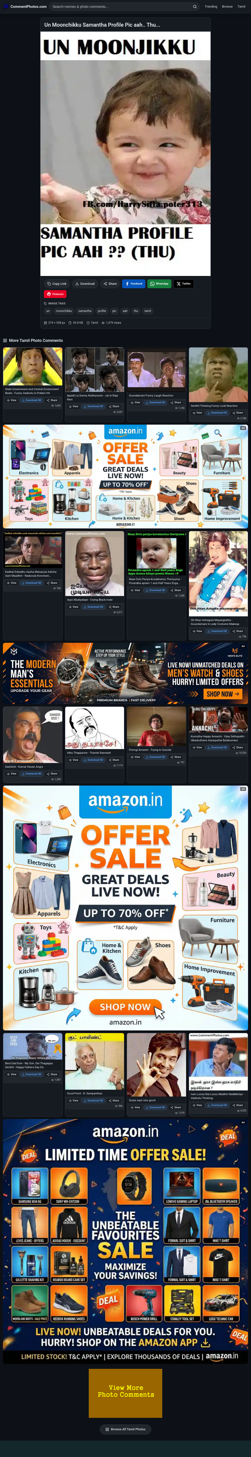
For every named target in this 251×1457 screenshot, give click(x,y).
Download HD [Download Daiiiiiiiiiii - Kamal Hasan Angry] (31, 773)
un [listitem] (48, 311)
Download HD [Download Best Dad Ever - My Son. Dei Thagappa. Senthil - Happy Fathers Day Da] (31, 1074)
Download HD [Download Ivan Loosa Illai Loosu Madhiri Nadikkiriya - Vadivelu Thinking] (217, 1105)
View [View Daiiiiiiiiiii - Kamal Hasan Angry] (11, 773)
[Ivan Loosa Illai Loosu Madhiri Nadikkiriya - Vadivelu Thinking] (218, 1061)
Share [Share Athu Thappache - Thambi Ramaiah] (114, 760)
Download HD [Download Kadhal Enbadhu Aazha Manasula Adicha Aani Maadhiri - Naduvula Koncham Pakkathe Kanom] (31, 583)
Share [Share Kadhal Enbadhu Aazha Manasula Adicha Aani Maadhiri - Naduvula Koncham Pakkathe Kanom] (52, 583)
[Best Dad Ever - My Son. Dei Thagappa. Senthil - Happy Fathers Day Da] (32, 1046)
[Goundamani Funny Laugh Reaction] (156, 369)
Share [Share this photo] (110, 284)
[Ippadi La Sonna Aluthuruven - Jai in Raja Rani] (94, 369)
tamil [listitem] (147, 311)
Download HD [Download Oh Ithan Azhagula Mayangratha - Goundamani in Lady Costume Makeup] (217, 631)
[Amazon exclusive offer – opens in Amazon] (125, 1241)
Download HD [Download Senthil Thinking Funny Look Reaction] (217, 412)
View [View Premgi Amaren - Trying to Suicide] (135, 757)
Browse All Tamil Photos (125, 1429)
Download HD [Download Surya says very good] (155, 1107)
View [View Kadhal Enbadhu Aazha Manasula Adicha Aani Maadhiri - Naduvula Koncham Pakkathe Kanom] (11, 583)
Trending (211, 6)
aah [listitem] (125, 311)
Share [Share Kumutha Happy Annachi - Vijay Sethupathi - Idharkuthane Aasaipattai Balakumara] (237, 747)
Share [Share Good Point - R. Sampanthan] (114, 1100)
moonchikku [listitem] (64, 311)
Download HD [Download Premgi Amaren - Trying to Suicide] (155, 757)
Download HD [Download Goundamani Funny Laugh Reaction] (155, 402)
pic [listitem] (114, 311)
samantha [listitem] (84, 311)
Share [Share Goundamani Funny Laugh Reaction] (175, 402)
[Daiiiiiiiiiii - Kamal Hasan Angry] (32, 735)
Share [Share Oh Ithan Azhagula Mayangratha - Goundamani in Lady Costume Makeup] (237, 631)
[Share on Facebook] (133, 283)
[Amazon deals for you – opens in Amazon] (125, 673)
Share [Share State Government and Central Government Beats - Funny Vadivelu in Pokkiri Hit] (52, 400)
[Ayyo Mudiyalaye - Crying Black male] (94, 563)
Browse (227, 6)
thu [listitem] (136, 311)
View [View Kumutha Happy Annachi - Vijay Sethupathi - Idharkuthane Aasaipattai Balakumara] (197, 747)
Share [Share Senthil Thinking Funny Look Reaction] (237, 412)
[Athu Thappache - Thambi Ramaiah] (94, 728)
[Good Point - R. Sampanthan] (94, 1061)
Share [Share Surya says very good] (175, 1107)
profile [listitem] (102, 311)
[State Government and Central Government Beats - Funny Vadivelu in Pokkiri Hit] (32, 366)
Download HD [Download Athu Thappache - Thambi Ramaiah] (93, 760)
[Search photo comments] (119, 7)
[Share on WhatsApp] (159, 283)
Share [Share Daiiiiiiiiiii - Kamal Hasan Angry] (52, 773)
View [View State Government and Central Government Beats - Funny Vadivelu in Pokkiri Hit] (11, 400)
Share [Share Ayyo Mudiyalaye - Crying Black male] (114, 607)
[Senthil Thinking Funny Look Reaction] (218, 374)
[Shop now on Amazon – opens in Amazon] (125, 908)
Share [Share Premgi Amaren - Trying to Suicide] (175, 757)
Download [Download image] (85, 284)
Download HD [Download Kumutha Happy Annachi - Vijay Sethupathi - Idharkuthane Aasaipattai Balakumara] (217, 747)
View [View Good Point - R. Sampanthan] (73, 1100)
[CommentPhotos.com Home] (25, 7)
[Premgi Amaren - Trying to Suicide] (156, 726)
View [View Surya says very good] (135, 1107)
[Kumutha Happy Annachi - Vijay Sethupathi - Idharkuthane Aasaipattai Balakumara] (218, 720)
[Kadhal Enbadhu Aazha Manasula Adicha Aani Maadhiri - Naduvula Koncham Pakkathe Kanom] (32, 549)
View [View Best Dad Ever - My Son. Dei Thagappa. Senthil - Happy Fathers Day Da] (11, 1074)
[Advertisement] (125, 1448)
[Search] (195, 7)
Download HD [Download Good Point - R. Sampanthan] (93, 1100)
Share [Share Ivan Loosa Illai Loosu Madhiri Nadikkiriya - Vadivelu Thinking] (237, 1105)
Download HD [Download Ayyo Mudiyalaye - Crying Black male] (93, 607)
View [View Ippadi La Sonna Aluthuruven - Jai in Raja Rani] (73, 406)
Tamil (241, 6)
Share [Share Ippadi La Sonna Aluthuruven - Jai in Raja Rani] (114, 406)
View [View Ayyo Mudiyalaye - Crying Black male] (73, 607)
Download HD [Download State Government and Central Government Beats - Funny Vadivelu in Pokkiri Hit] (31, 400)
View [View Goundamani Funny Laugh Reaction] (135, 402)
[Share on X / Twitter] (183, 283)
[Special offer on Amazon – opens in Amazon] (125, 477)
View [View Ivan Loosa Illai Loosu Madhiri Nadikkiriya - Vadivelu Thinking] (197, 1105)
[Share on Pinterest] (55, 294)
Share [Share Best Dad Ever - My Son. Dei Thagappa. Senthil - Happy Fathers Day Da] (52, 1074)
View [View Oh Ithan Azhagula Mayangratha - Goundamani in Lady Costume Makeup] (197, 631)
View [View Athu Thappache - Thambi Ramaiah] (73, 760)
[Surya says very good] (156, 1065)
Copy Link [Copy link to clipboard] (56, 284)
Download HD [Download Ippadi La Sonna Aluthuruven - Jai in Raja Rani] (93, 406)
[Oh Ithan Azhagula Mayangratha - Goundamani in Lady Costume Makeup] (218, 573)
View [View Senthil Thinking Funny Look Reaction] (197, 412)
